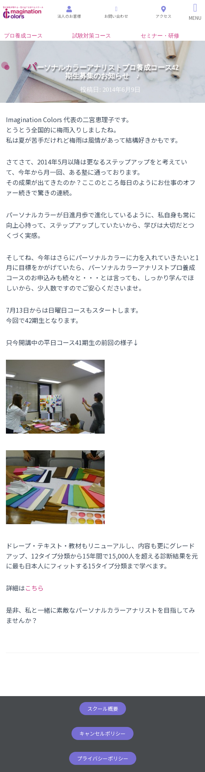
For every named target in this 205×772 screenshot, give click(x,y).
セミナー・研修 (160, 36)
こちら (34, 588)
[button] (102, 708)
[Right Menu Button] (195, 11)
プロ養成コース (23, 36)
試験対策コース (91, 36)
